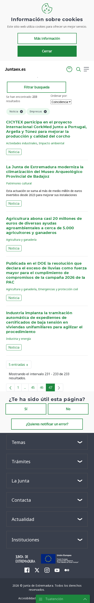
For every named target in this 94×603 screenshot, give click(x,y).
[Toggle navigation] (31, 69)
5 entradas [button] (20, 365)
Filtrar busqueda (36, 87)
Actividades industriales (21, 143)
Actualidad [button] (23, 519)
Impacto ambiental (51, 143)
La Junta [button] (20, 481)
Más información (47, 38)
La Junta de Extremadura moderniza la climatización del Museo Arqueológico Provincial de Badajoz (45, 171)
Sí (25, 409)
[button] (69, 69)
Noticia (13, 152)
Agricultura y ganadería (21, 240)
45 (34, 388)
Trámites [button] (21, 461)
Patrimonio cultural (19, 183)
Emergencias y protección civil (58, 289)
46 (43, 388)
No (68, 409)
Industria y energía (18, 339)
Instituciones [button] (25, 539)
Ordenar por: (59, 96)
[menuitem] (27, 570)
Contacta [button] (21, 500)
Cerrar (47, 51)
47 (52, 388)
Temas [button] (18, 442)
